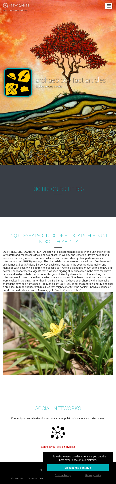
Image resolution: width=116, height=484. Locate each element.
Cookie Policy (63, 475)
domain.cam (17, 478)
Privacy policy (93, 475)
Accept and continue (78, 467)
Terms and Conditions (39, 478)
